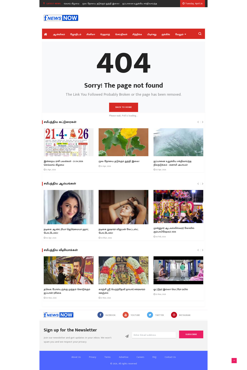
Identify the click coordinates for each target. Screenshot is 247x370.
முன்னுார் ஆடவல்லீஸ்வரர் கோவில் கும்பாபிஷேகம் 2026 (174, 230)
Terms (107, 357)
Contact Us (170, 357)
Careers (140, 357)
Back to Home (123, 107)
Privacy (92, 357)
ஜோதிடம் (75, 34)
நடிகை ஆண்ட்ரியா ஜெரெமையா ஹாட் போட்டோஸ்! (66, 231)
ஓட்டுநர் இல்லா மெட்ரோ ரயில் (171, 289)
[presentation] (198, 122)
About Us (76, 357)
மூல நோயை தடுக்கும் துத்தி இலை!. (103, 3)
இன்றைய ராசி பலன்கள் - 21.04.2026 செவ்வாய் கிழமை (63, 163)
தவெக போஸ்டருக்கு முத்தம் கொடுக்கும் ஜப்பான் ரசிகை (67, 291)
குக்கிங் (166, 34)
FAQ (154, 357)
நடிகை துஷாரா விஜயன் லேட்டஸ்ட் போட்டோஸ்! (119, 231)
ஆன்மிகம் (59, 34)
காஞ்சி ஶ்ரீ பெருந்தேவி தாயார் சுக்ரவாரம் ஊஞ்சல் (122, 291)
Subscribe (191, 334)
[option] (104, 3)
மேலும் (180, 34)
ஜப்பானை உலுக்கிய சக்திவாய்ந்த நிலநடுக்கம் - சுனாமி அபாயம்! (173, 163)
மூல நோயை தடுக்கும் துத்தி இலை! (119, 161)
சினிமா (90, 34)
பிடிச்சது (151, 34)
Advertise (123, 357)
